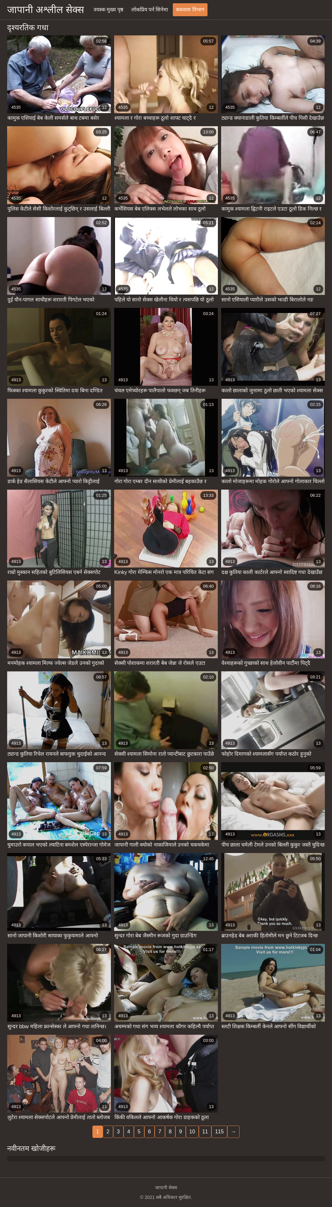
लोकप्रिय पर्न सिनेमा (149, 9)
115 (219, 1131)
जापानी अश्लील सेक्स (45, 9)
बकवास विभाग (190, 9)
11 (205, 1131)
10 (192, 1131)
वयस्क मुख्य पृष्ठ (108, 9)
